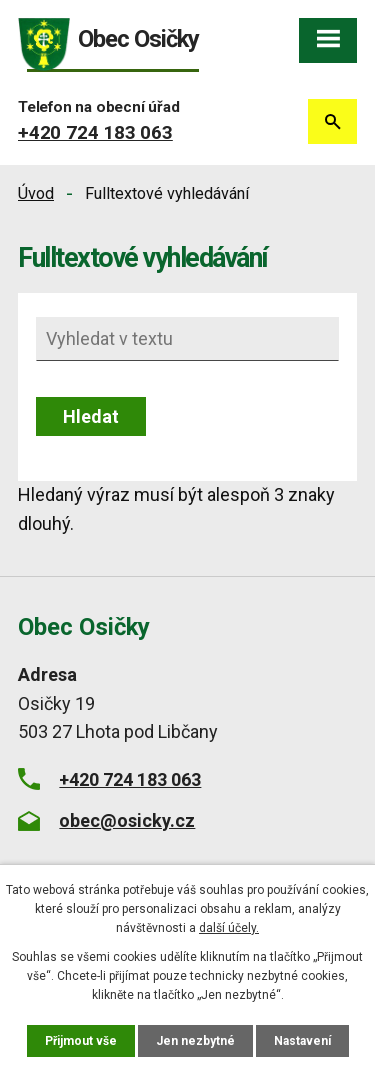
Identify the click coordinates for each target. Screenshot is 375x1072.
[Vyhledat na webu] (187, 339)
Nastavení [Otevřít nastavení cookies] (302, 1041)
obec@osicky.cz (127, 820)
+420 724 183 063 (95, 132)
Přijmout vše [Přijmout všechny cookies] (81, 1041)
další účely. (229, 928)
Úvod (36, 193)
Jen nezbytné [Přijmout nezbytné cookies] (195, 1041)
